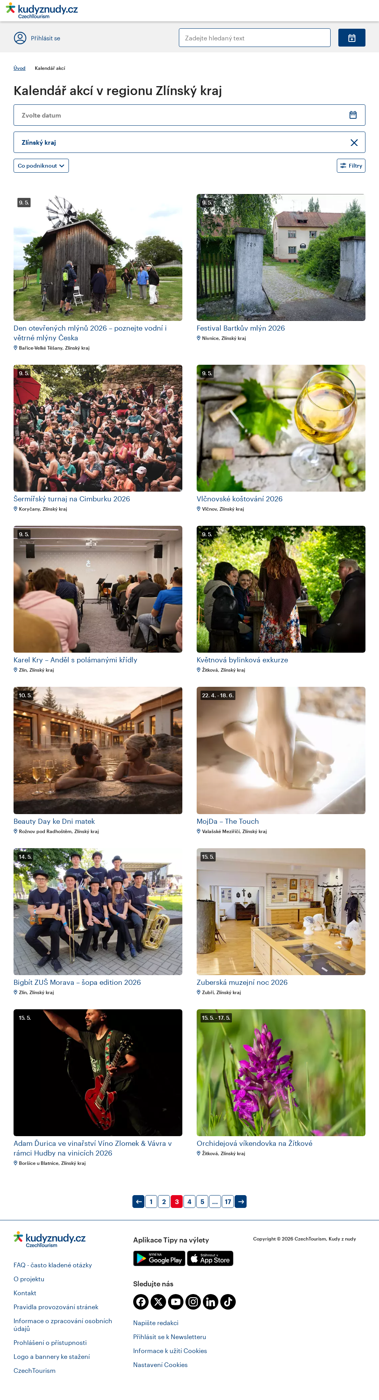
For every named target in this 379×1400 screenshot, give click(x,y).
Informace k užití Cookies (170, 1350)
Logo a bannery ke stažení (52, 1356)
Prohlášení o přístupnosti (50, 1342)
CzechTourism (35, 1370)
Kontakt (25, 1292)
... (215, 1201)
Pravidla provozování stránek (56, 1306)
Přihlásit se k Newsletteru (169, 1336)
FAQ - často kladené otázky (53, 1264)
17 (228, 1201)
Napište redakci (155, 1322)
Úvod (20, 68)
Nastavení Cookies (160, 1364)
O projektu (29, 1278)
